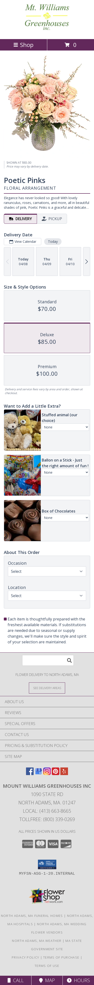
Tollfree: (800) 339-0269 (47, 819)
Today (53, 241)
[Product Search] (48, 660)
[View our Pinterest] (55, 773)
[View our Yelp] (64, 773)
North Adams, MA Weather (36, 941)
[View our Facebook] (30, 773)
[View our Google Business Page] (38, 773)
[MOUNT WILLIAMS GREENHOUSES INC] (47, 32)
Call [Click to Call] (16, 980)
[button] (47, 864)
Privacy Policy (25, 957)
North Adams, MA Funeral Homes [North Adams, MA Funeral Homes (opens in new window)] (32, 916)
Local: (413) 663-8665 (47, 811)
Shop (23, 45)
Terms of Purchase (61, 957)
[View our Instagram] (47, 773)
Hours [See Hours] (78, 980)
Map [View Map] (47, 980)
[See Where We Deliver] (47, 687)
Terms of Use (47, 966)
